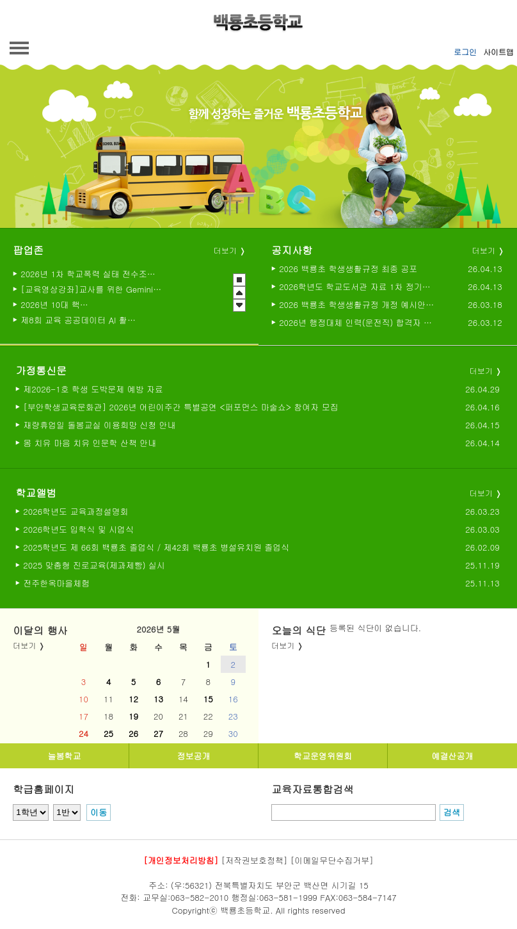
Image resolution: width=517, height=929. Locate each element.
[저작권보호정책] (254, 860)
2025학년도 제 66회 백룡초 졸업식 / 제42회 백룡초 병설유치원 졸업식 (156, 547)
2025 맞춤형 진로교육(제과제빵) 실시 (94, 565)
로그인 (465, 51)
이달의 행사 (40, 630)
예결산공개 (452, 756)
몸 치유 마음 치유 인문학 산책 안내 (89, 443)
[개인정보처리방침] (180, 860)
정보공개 (194, 756)
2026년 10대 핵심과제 (57, 304)
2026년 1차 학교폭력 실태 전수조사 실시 (89, 273)
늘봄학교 (64, 756)
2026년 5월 (158, 629)
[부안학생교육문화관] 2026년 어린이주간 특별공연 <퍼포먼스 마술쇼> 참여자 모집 (180, 407)
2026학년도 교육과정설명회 (75, 511)
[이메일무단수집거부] (332, 860)
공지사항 (291, 250)
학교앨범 (35, 492)
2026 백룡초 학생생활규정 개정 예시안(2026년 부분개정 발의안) (356, 304)
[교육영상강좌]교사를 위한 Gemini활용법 (90, 289)
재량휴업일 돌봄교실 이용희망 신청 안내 (99, 425)
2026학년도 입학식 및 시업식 (78, 529)
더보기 (225, 250)
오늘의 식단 (298, 630)
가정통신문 (41, 370)
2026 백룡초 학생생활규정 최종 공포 (348, 269)
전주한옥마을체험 (56, 583)
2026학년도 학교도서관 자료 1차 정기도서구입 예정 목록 (356, 286)
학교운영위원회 (323, 756)
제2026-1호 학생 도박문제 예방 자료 (93, 389)
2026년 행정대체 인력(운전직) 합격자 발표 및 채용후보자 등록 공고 (356, 322)
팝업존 (28, 250)
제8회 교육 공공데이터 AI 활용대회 (79, 319)
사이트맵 (498, 51)
